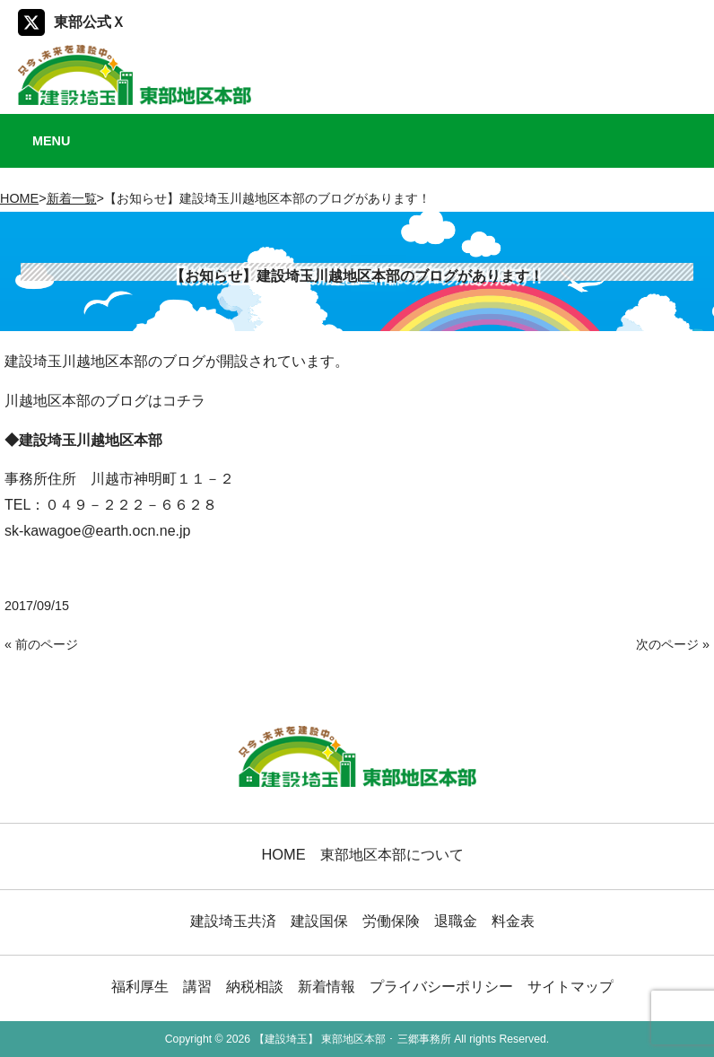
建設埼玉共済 (233, 921)
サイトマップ (570, 986)
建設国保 (319, 921)
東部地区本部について (392, 854)
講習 (197, 986)
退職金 (455, 921)
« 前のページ (41, 644)
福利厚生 (140, 986)
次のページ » (673, 644)
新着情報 (326, 986)
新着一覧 (72, 198)
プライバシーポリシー (441, 986)
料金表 (513, 921)
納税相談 (254, 986)
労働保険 (391, 921)
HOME (19, 198)
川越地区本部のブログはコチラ (104, 400)
